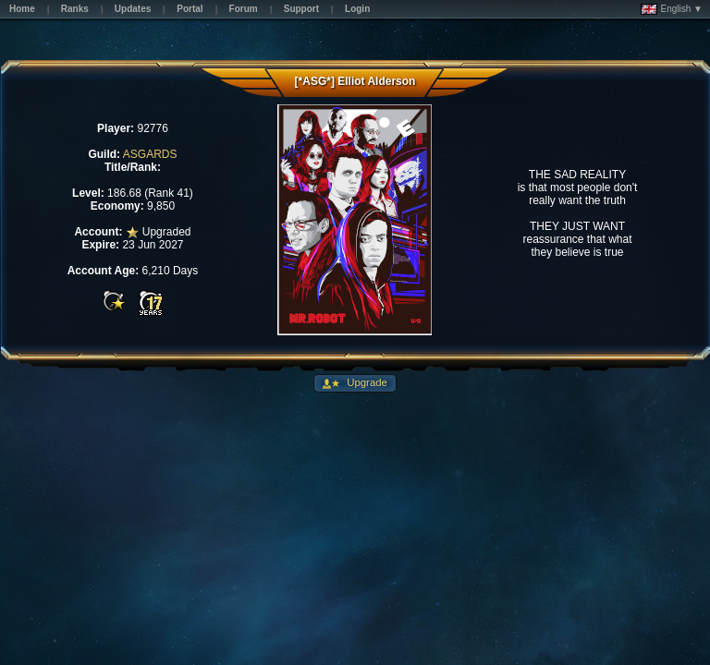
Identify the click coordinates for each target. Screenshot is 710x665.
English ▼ (672, 9)
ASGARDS (150, 154)
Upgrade (365, 382)
